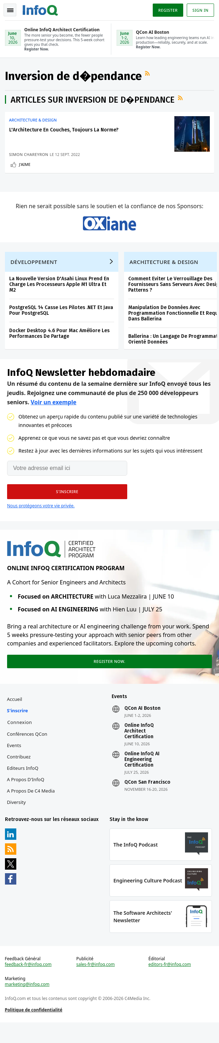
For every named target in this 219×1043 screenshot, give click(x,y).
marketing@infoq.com (28, 1003)
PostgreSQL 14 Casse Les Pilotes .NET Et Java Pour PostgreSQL (62, 321)
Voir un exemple (54, 414)
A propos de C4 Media (32, 806)
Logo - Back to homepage (41, 9)
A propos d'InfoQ (26, 795)
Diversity (17, 818)
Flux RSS (149, 75)
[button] (67, 504)
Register (166, 10)
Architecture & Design (33, 121)
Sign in (200, 10)
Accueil (15, 715)
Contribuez (20, 772)
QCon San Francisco (147, 798)
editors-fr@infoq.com (169, 983)
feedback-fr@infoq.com (29, 983)
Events (15, 761)
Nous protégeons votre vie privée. (40, 518)
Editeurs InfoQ (23, 783)
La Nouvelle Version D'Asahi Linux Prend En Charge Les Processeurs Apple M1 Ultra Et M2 (60, 295)
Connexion (20, 738)
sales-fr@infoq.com (96, 983)
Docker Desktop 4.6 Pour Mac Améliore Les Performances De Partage (60, 344)
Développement (34, 272)
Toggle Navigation (10, 10)
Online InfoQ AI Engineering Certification (141, 775)
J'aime (25, 166)
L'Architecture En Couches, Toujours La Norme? (64, 132)
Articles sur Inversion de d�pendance (93, 102)
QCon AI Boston (142, 724)
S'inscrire (18, 726)
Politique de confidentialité (34, 1029)
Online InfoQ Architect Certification (139, 746)
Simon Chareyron (29, 156)
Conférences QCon (28, 749)
